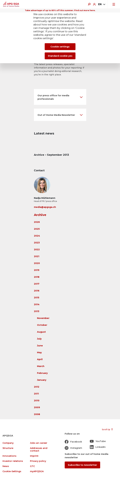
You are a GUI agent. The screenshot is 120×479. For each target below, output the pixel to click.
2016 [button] (36, 290)
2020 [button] (37, 263)
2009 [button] (37, 407)
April (39, 359)
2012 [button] (36, 386)
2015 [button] (36, 297)
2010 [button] (36, 400)
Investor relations (12, 461)
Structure (7, 448)
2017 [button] (36, 283)
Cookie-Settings (11, 471)
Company (8, 443)
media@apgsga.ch (45, 207)
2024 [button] (37, 235)
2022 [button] (37, 249)
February (42, 373)
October (42, 325)
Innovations (9, 456)
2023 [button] (37, 242)
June (40, 345)
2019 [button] (36, 270)
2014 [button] (37, 304)
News (5, 466)
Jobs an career (38, 443)
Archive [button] (40, 215)
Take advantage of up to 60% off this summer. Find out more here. (60, 10)
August (41, 331)
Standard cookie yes (60, 55)
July (39, 338)
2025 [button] (37, 228)
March (40, 366)
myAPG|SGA (37, 471)
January (41, 380)
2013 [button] (36, 311)
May (39, 352)
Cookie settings (60, 46)
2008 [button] (37, 414)
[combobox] (101, 4)
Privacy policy (38, 461)
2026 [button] (37, 222)
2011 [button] (36, 393)
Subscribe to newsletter (82, 465)
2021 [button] (36, 256)
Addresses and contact (38, 449)
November (43, 318)
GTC (32, 466)
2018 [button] (36, 277)
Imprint (34, 456)
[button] (60, 97)
